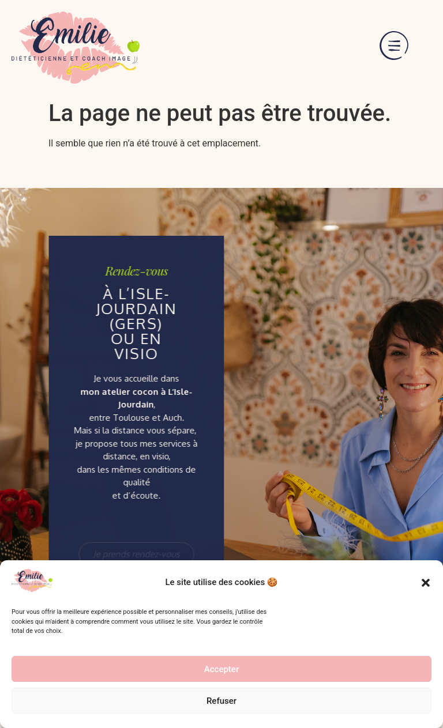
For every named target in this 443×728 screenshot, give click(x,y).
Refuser (221, 701)
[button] (425, 583)
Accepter (221, 669)
